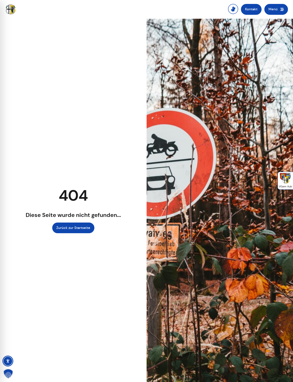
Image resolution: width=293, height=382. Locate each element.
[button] (8, 374)
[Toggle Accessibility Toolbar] (8, 361)
